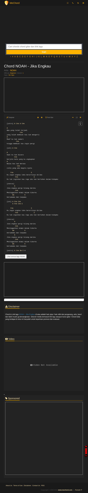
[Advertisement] (43, 26)
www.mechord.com (65, 490)
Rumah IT (78, 490)
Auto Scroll (86, 448)
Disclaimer (27, 485)
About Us (9, 485)
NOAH (13, 70)
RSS (43, 485)
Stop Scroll (86, 454)
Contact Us (36, 485)
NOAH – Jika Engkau (27, 314)
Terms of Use (18, 485)
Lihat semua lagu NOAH (16, 256)
